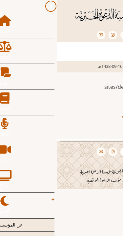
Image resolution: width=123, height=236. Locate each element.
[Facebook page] (79, 35)
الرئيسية (107, 66)
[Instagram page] (56, 35)
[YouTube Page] (44, 35)
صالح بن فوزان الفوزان (89, 115)
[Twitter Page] (67, 35)
